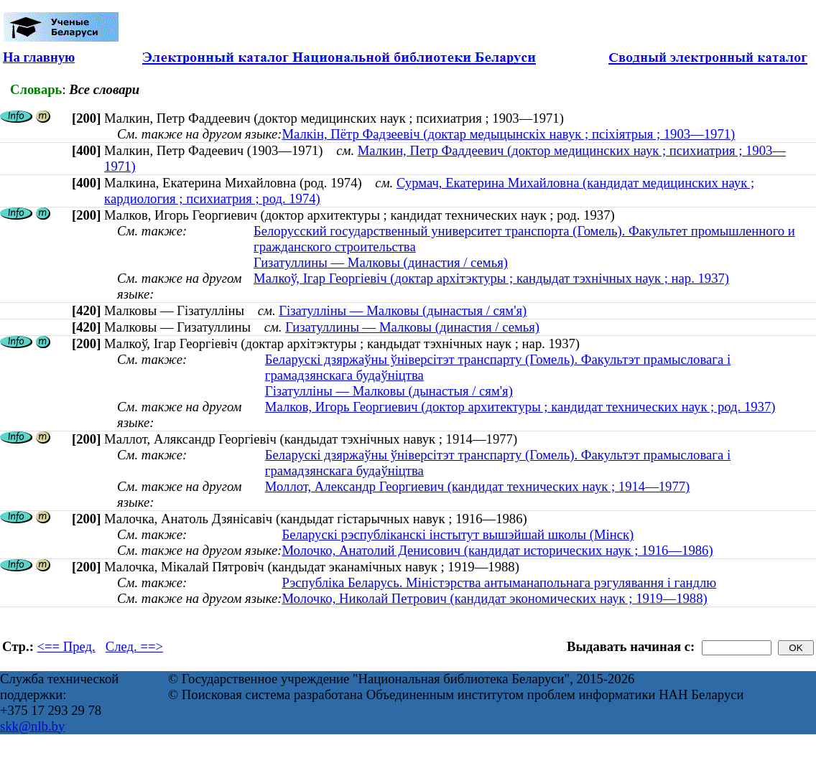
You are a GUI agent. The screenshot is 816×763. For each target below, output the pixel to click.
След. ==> (134, 646)
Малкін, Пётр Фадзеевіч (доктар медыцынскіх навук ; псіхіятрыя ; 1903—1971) (508, 133)
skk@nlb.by (32, 726)
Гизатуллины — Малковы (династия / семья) (381, 262)
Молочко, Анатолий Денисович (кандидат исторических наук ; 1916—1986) (497, 550)
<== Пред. (66, 646)
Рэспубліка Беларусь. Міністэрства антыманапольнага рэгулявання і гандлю (499, 582)
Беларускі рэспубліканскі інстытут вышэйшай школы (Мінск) (458, 534)
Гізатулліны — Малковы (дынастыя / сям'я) (403, 310)
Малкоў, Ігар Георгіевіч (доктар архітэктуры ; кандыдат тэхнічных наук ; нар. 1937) (491, 278)
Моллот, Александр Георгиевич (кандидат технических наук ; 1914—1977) (477, 486)
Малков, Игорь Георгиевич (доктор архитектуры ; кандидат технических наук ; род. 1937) (520, 406)
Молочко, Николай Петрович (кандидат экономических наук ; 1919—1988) (494, 598)
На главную (39, 57)
